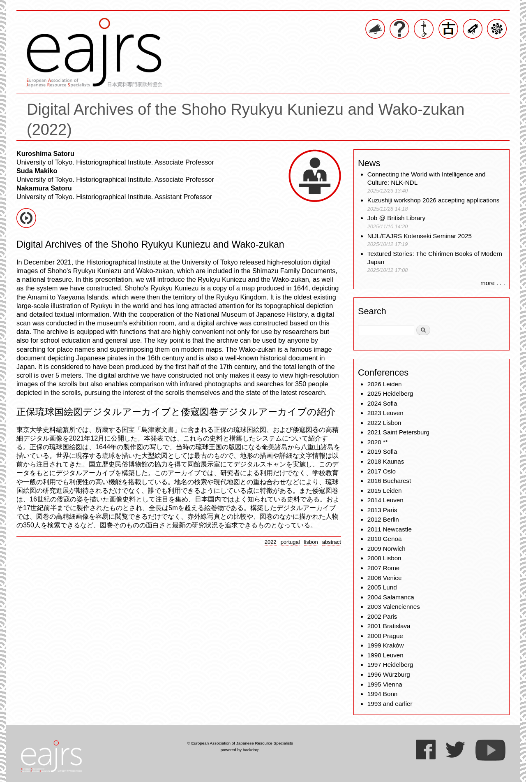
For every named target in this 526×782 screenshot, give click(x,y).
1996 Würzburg (388, 674)
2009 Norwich (386, 548)
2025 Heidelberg (390, 393)
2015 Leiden (384, 490)
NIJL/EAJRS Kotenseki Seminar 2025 (419, 235)
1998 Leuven (385, 655)
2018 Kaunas (385, 461)
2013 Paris (382, 509)
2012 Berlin (383, 519)
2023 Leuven (385, 412)
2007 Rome (383, 567)
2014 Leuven (385, 500)
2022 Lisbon (384, 422)
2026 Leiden (384, 384)
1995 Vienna (384, 684)
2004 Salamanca (390, 597)
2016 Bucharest (389, 480)
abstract (331, 542)
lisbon (311, 542)
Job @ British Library (396, 217)
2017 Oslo (381, 471)
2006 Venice (384, 577)
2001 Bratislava (389, 625)
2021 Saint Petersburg (398, 432)
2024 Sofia (382, 403)
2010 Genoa (384, 538)
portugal (290, 542)
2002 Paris (382, 616)
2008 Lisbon (384, 558)
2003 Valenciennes (393, 606)
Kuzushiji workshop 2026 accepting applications (433, 200)
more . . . (492, 282)
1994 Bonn (382, 693)
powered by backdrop (240, 749)
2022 (271, 542)
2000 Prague (385, 635)
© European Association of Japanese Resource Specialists (240, 743)
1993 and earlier (390, 703)
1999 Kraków (385, 645)
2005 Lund (382, 587)
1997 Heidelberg (390, 664)
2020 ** (377, 442)
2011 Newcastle (389, 529)
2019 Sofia (382, 451)
